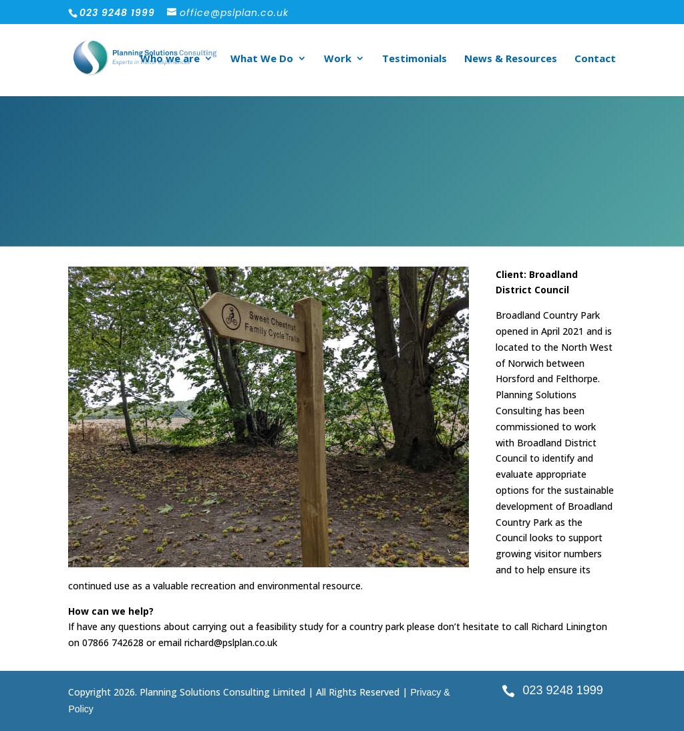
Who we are (170, 59)
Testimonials (414, 59)
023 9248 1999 (563, 690)
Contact (595, 59)
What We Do (261, 59)
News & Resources (510, 59)
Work (337, 59)
